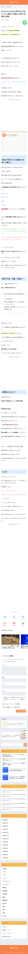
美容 (3, 909)
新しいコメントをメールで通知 (11, 704)
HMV (2, 201)
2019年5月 (5, 854)
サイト (3, 691)
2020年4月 (5, 819)
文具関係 (4, 894)
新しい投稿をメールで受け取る (11, 707)
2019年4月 (5, 857)
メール (4, 684)
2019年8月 (5, 845)
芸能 (3, 913)
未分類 (4, 903)
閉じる (13, 135)
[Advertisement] (14, 115)
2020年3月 (5, 823)
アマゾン (3, 205)
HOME (14, 948)
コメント (4, 665)
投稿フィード (6, 930)
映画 (3, 897)
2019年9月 (5, 842)
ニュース (4, 878)
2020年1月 (5, 829)
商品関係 (4, 890)
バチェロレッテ (6, 881)
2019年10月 (5, 838)
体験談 (4, 887)
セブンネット (4, 193)
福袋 (3, 906)
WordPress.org (6, 936)
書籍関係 (10, 630)
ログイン (4, 927)
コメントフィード (7, 933)
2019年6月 (5, 851)
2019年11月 (5, 835)
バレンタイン (6, 884)
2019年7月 (5, 848)
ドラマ (4, 875)
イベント (4, 871)
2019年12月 (5, 832)
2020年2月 (5, 826)
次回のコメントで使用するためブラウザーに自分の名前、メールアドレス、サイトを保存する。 (15, 699)
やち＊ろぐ (14, 2)
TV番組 (4, 868)
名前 (3, 677)
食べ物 (4, 916)
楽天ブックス (4, 197)
